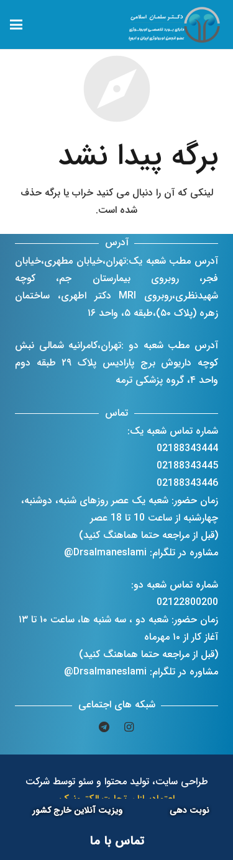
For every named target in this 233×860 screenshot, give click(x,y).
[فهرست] (16, 24)
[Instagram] (129, 727)
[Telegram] (104, 727)
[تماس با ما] (116, 841)
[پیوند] (175, 24)
